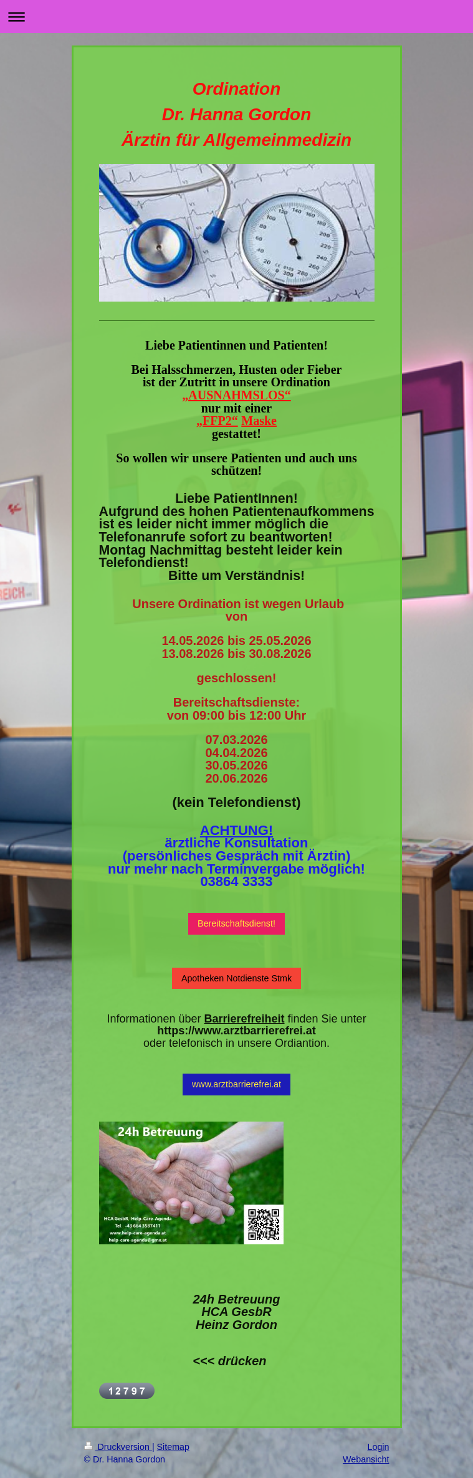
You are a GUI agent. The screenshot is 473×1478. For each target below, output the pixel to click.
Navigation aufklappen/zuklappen (236, 16)
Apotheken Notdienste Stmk (236, 978)
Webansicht (366, 1459)
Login (378, 1447)
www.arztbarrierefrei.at (236, 1084)
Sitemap (173, 1447)
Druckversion (118, 1447)
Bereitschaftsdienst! (236, 923)
